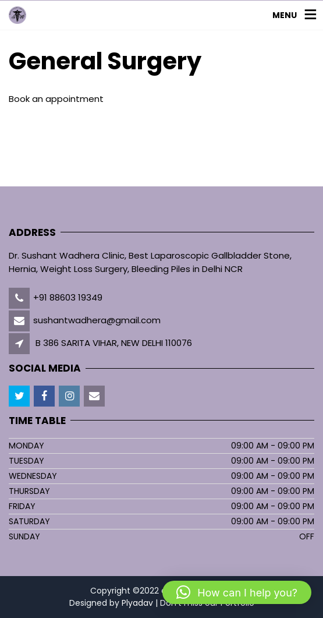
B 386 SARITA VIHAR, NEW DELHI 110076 (114, 343)
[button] (236, 592)
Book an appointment (56, 99)
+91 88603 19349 (67, 297)
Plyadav (137, 603)
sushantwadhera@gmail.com (97, 320)
